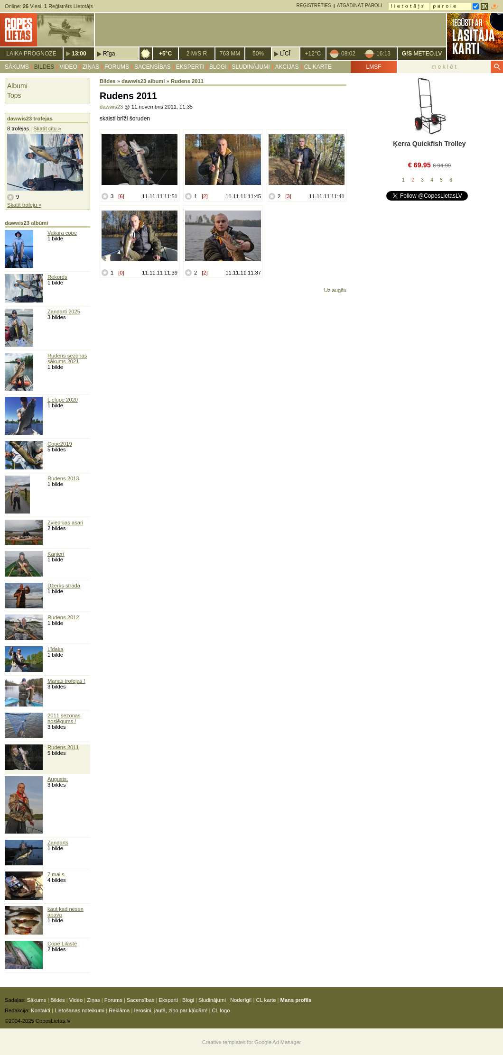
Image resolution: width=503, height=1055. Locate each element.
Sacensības (152, 67)
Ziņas (91, 67)
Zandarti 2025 (63, 311)
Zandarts (57, 842)
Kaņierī (55, 554)
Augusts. (57, 779)
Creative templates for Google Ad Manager (251, 1042)
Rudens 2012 (63, 617)
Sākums (17, 67)
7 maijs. (56, 874)
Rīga (109, 53)
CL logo (221, 1010)
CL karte (318, 67)
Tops (14, 95)
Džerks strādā (63, 585)
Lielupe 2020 (62, 400)
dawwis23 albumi (143, 81)
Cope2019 (59, 444)
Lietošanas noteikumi (79, 1010)
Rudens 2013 (63, 478)
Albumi (17, 86)
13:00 (79, 53)
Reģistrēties (314, 5)
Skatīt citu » (47, 128)
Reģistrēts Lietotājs (68, 6)
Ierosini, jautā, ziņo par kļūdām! (170, 1010)
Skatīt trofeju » (24, 205)
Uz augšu (335, 290)
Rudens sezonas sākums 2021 (67, 358)
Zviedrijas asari (65, 522)
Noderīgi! (241, 1000)
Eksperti (190, 67)
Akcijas (287, 67)
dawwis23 (111, 107)
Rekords (57, 277)
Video (68, 67)
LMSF (373, 67)
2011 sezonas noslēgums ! (64, 718)
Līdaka (55, 649)
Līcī (285, 53)
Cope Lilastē (62, 943)
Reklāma (119, 1010)
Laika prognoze (31, 53)
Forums (116, 67)
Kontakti (40, 1010)
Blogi (218, 67)
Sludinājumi (251, 67)
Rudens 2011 (63, 747)
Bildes (44, 67)
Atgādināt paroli (359, 5)
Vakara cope (62, 233)
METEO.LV (422, 53)
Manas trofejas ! (66, 681)
